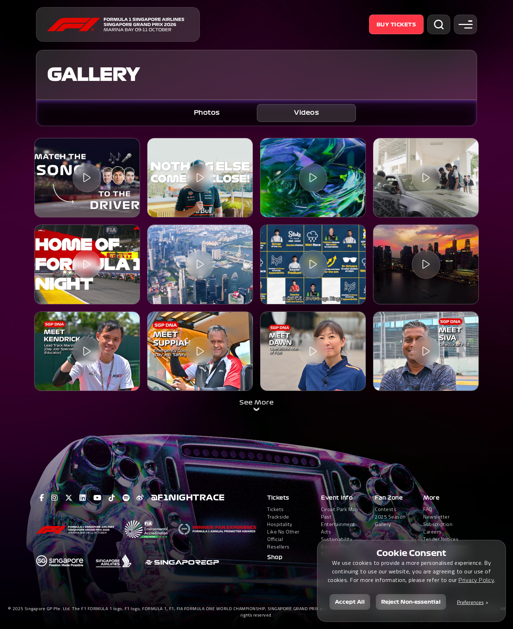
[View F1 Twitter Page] (69, 498)
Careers (432, 531)
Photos (207, 113)
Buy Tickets (396, 24)
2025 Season (390, 516)
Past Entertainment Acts (338, 524)
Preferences (470, 602)
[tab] (206, 113)
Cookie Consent (411, 553)
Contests (385, 509)
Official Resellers (278, 542)
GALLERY (93, 74)
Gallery (383, 524)
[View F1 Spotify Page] (126, 498)
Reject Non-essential (411, 601)
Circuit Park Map (339, 509)
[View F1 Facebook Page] (42, 498)
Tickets (278, 497)
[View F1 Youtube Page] (97, 498)
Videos (306, 113)
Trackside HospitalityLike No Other (283, 524)
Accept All (350, 601)
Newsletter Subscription (437, 520)
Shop (274, 557)
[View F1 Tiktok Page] (112, 498)
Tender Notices (440, 539)
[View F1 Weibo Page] (140, 498)
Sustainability (336, 539)
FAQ (427, 509)
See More (256, 402)
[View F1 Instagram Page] (55, 498)
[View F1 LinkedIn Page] (83, 498)
